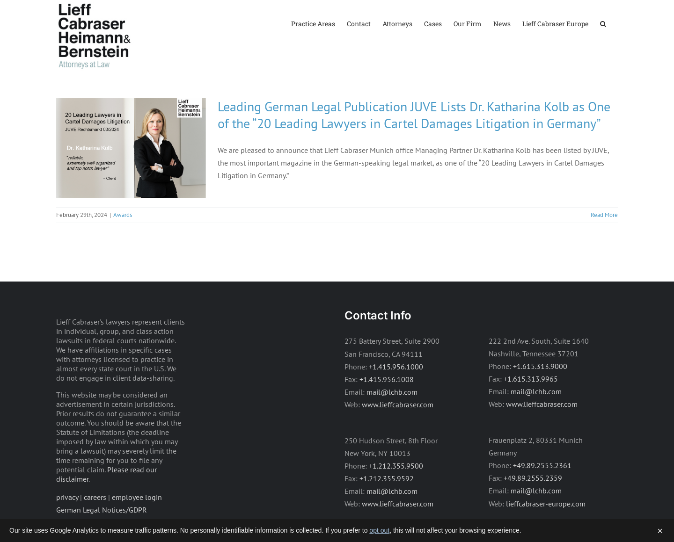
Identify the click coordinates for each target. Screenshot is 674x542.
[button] (603, 23)
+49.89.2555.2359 (533, 478)
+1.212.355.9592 (386, 478)
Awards (122, 215)
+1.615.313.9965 (531, 378)
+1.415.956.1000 (396, 366)
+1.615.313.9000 (540, 366)
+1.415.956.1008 (386, 379)
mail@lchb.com (392, 392)
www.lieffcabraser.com (397, 404)
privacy (67, 497)
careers (95, 497)
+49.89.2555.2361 (542, 465)
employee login (137, 497)
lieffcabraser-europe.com (546, 503)
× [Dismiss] (660, 530)
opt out (379, 530)
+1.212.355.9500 (396, 465)
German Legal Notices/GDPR (101, 509)
